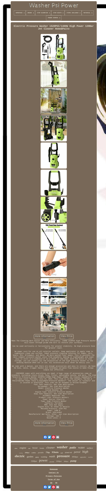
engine (23, 447)
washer (62, 447)
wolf (62, 453)
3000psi (66, 461)
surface (90, 448)
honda (42, 448)
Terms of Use (54, 479)
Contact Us (54, 473)
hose (35, 448)
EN (51, 483)
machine (90, 457)
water (81, 447)
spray (37, 457)
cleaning (21, 453)
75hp (48, 452)
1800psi (27, 452)
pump (73, 460)
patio (73, 447)
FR (56, 483)
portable (41, 452)
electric (20, 456)
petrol (77, 451)
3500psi (59, 461)
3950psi (75, 457)
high (85, 451)
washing (44, 457)
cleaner (50, 447)
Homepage (54, 469)
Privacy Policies (54, 476)
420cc (16, 448)
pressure (63, 456)
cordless (33, 452)
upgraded (83, 457)
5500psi (34, 461)
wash (52, 456)
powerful (52, 461)
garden (30, 456)
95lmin (55, 452)
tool (29, 448)
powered (68, 453)
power (43, 460)
